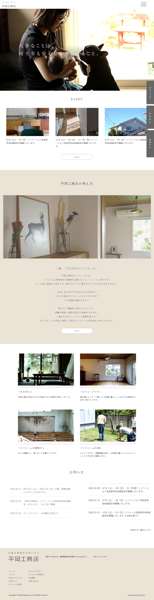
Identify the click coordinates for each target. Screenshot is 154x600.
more (77, 157)
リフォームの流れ (92, 447)
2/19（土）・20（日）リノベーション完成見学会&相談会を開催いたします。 (125, 504)
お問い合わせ (33, 581)
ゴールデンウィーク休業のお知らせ (40, 514)
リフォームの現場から (32, 447)
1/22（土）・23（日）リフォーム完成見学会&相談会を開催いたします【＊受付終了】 (126, 516)
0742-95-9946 (101, 557)
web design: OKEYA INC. (136, 595)
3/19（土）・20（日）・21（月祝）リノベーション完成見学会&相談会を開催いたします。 (125, 491)
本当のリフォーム (15, 578)
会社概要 (32, 578)
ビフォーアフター (92, 391)
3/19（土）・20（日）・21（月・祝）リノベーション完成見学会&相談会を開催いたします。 (76, 143)
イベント (12, 575)
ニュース (12, 571)
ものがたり (26, 391)
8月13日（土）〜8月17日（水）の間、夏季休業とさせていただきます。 (46, 491)
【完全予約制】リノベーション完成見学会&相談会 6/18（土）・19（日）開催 (47, 504)
